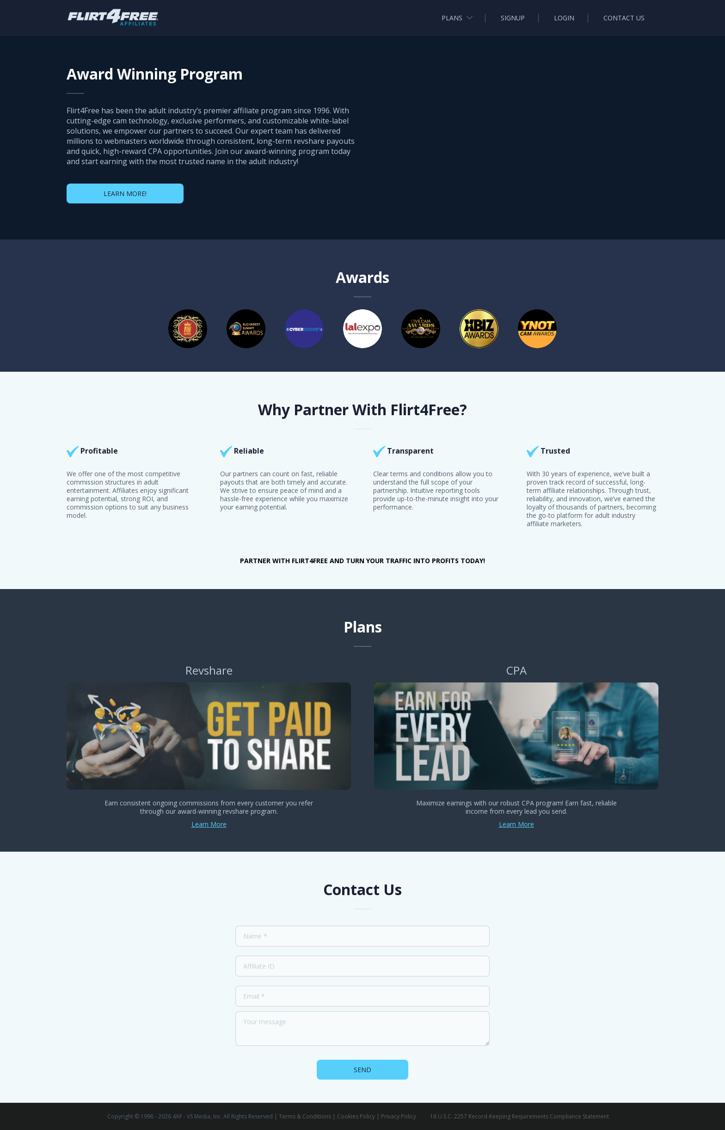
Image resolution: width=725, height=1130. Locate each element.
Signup (513, 17)
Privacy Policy (398, 1116)
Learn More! (125, 193)
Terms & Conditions (305, 1116)
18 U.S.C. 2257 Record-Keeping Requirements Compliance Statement (519, 1116)
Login (564, 17)
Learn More (209, 824)
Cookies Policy (356, 1116)
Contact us (624, 17)
